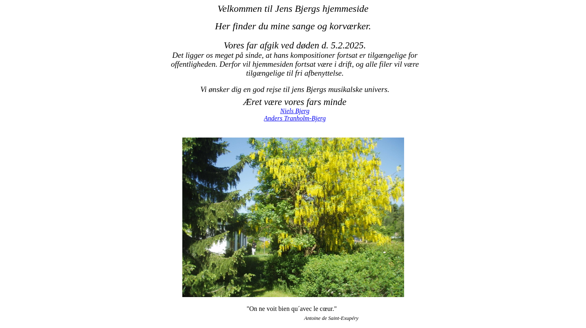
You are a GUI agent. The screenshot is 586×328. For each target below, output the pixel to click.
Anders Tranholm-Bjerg (295, 118)
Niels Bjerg (295, 110)
